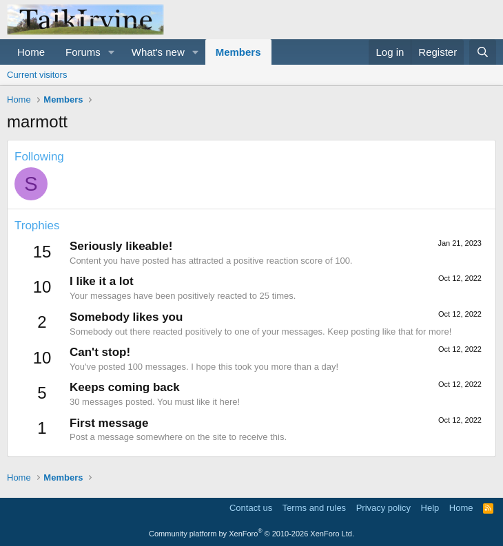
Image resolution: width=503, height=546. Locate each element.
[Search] (482, 52)
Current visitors (37, 75)
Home (31, 52)
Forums (83, 52)
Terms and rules (314, 508)
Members (238, 52)
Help (430, 508)
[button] (111, 52)
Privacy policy (383, 508)
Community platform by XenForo (251, 533)
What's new (158, 52)
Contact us (250, 508)
